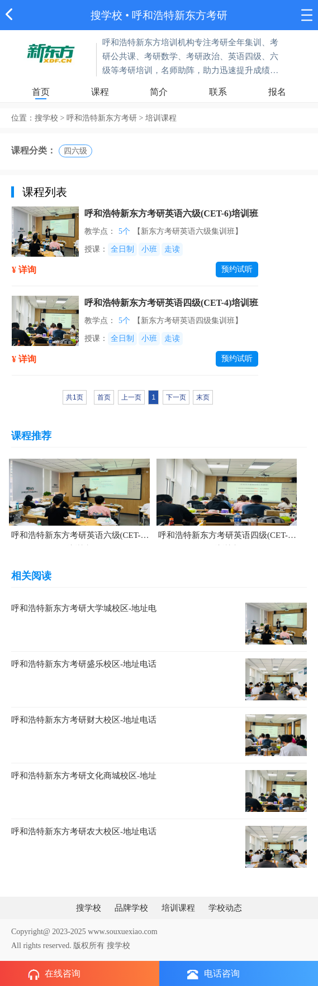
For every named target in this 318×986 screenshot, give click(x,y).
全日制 (122, 249)
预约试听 (237, 269)
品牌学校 (131, 907)
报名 (277, 92)
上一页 (131, 397)
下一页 (176, 397)
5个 (124, 231)
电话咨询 (213, 974)
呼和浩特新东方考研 (179, 15)
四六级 (75, 151)
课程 (100, 92)
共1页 (74, 397)
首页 (41, 92)
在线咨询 (54, 974)
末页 (203, 397)
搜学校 (106, 15)
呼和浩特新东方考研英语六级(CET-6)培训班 (171, 213)
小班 (149, 249)
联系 (218, 92)
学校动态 (225, 907)
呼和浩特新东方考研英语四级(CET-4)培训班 (171, 302)
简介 (159, 92)
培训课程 (178, 907)
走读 (172, 249)
